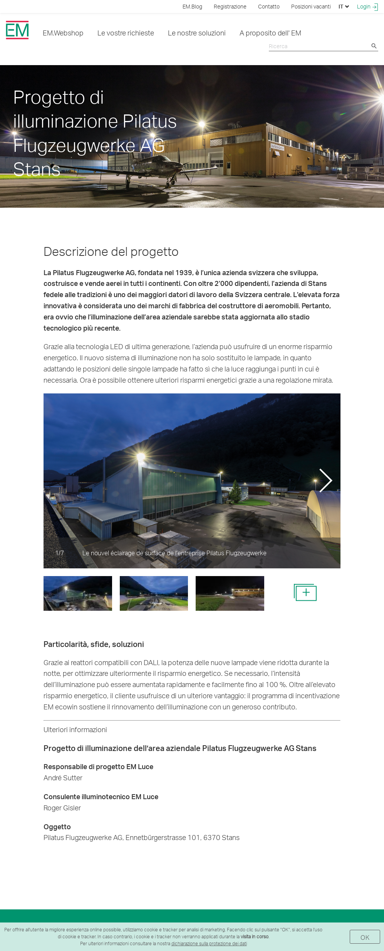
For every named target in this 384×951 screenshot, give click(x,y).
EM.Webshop (63, 32)
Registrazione (230, 6)
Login (367, 6)
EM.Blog (192, 6)
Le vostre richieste (125, 32)
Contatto (269, 6)
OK (365, 937)
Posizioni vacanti (311, 6)
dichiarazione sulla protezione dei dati (209, 943)
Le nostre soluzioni (197, 32)
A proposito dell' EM (270, 32)
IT (344, 6)
